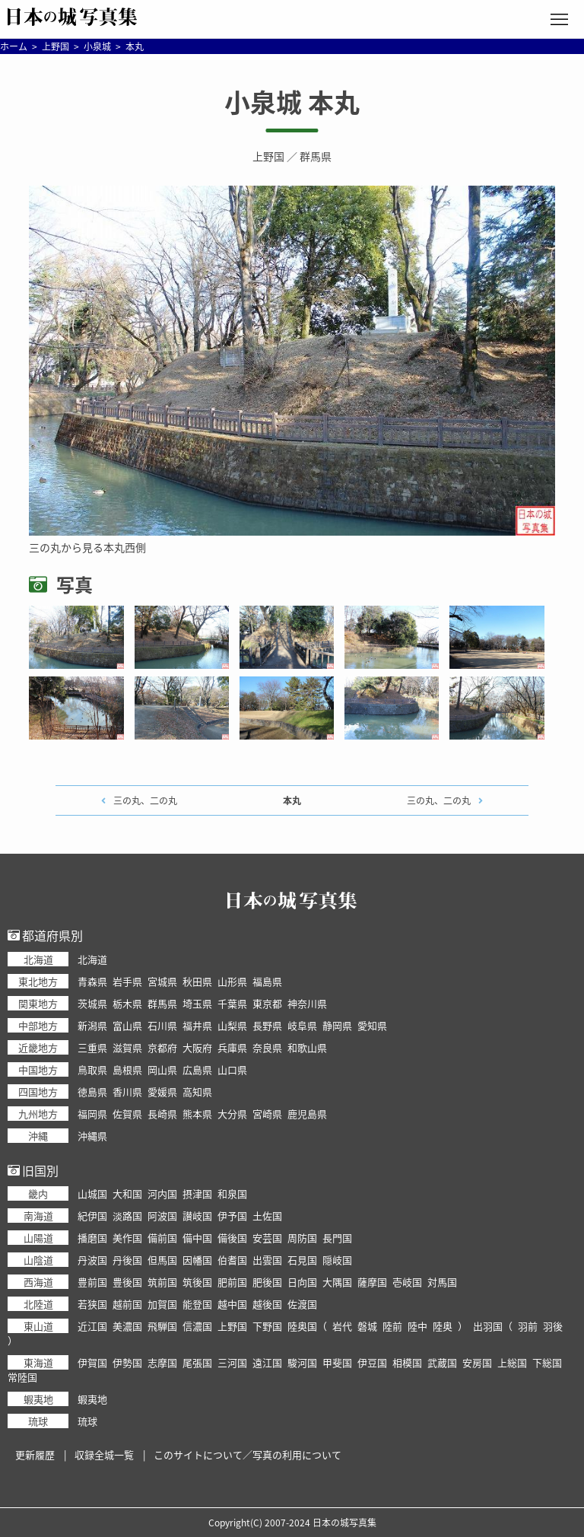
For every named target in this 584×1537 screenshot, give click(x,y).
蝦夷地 (92, 1399)
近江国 (92, 1326)
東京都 (267, 1003)
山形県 (232, 981)
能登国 (197, 1304)
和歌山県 (307, 1047)
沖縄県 (92, 1135)
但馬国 (162, 1259)
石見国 (302, 1259)
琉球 (87, 1421)
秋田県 (197, 981)
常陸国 (22, 1377)
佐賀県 (127, 1113)
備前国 (162, 1237)
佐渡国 (302, 1304)
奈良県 (267, 1047)
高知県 (197, 1091)
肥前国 (232, 1281)
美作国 (127, 1237)
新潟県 (92, 1025)
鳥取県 (92, 1069)
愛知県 (372, 1025)
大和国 (127, 1193)
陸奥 (442, 1326)
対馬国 (442, 1281)
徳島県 (92, 1091)
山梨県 (232, 1025)
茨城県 (92, 1003)
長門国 (337, 1237)
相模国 (407, 1362)
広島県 (197, 1069)
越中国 (232, 1304)
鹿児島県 (307, 1113)
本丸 (292, 800)
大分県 (232, 1113)
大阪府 (197, 1047)
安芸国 (267, 1237)
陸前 (392, 1326)
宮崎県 (267, 1113)
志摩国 (162, 1362)
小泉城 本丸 (292, 102)
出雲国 (267, 1259)
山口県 (232, 1069)
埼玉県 (197, 1003)
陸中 (417, 1326)
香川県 (127, 1091)
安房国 (477, 1362)
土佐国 (267, 1215)
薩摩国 (372, 1281)
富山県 (127, 1025)
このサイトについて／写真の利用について (247, 1454)
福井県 (197, 1025)
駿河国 (302, 1362)
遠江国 (267, 1362)
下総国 (547, 1362)
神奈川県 (307, 1003)
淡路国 (127, 1215)
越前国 (127, 1304)
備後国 (232, 1237)
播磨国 (92, 1237)
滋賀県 (127, 1047)
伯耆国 (232, 1259)
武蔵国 (442, 1362)
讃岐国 (197, 1215)
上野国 (268, 156)
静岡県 (337, 1025)
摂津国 (197, 1193)
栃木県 (127, 1003)
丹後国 (127, 1259)
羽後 (553, 1326)
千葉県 (232, 1003)
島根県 (127, 1069)
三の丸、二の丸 (145, 800)
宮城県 (162, 981)
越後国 (267, 1304)
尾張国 (197, 1362)
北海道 (92, 959)
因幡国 (197, 1259)
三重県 (92, 1047)
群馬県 (316, 156)
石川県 (162, 1025)
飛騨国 (162, 1326)
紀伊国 (92, 1215)
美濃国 (127, 1326)
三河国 (232, 1362)
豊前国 (92, 1281)
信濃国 (197, 1326)
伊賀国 (92, 1362)
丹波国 (92, 1259)
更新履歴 (35, 1454)
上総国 (512, 1362)
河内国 (162, 1193)
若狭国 (92, 1304)
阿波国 (162, 1215)
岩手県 (127, 981)
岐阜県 (302, 1025)
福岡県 (92, 1113)
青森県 (92, 981)
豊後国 (127, 1281)
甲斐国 (337, 1362)
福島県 (267, 981)
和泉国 (232, 1193)
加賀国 (162, 1304)
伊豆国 (372, 1362)
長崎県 (162, 1113)
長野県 (267, 1025)
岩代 (342, 1326)
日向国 (302, 1281)
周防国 (302, 1237)
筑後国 (197, 1281)
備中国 (197, 1237)
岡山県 (162, 1069)
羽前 (528, 1326)
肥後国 (267, 1281)
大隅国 (337, 1281)
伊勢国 (127, 1362)
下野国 (267, 1326)
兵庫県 (232, 1047)
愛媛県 (162, 1091)
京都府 (162, 1047)
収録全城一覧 (104, 1454)
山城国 (92, 1193)
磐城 (367, 1326)
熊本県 (197, 1113)
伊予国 (232, 1215)
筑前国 (162, 1281)
